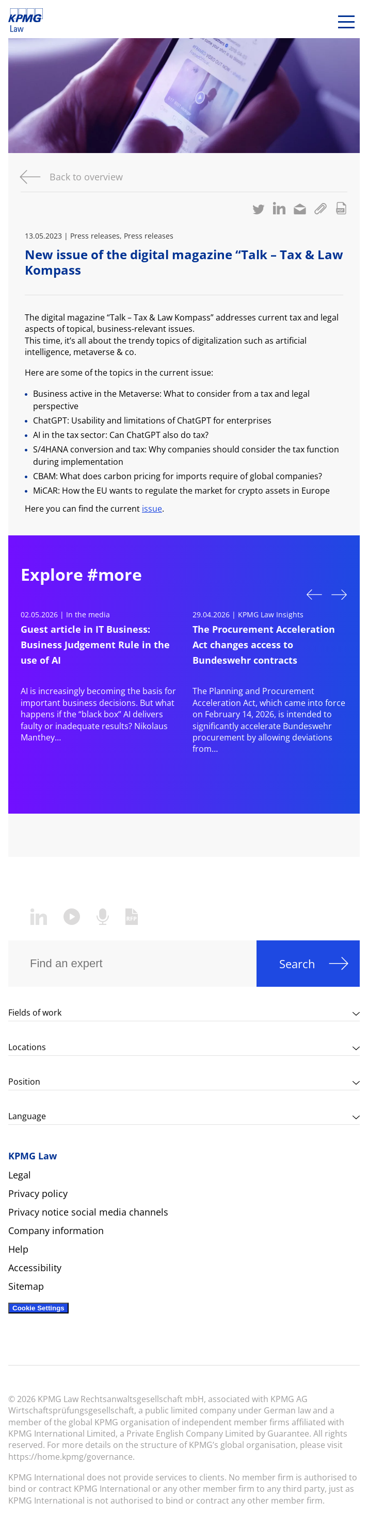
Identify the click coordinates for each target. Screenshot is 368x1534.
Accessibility (34, 1267)
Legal (19, 1175)
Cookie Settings (38, 1308)
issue (152, 508)
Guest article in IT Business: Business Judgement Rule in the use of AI (95, 644)
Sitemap (26, 1286)
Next (339, 595)
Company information (56, 1230)
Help (18, 1249)
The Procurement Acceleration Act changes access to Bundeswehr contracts (264, 644)
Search (297, 963)
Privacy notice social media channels (88, 1212)
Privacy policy (38, 1193)
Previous (314, 593)
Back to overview (86, 177)
